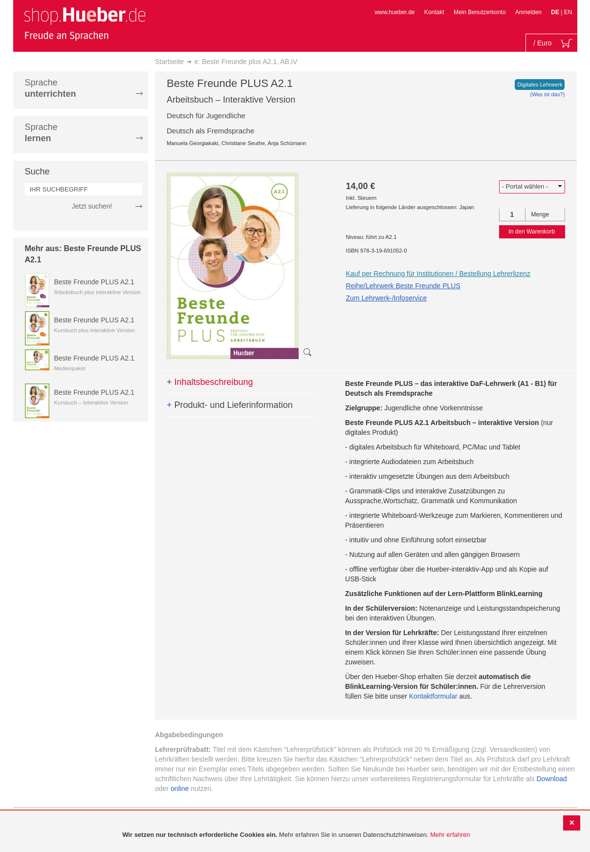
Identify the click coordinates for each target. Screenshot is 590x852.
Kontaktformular (433, 696)
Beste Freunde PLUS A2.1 (94, 282)
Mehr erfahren (450, 834)
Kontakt (434, 12)
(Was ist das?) (547, 94)
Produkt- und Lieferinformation (230, 405)
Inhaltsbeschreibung (210, 382)
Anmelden (528, 12)
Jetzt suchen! (92, 206)
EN (568, 12)
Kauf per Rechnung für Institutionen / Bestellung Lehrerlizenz (438, 273)
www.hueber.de (394, 12)
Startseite (169, 61)
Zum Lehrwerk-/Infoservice (386, 298)
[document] (296, 835)
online (180, 788)
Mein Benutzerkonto (480, 12)
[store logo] (84, 23)
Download (552, 779)
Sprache (50, 88)
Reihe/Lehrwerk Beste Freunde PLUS (403, 286)
